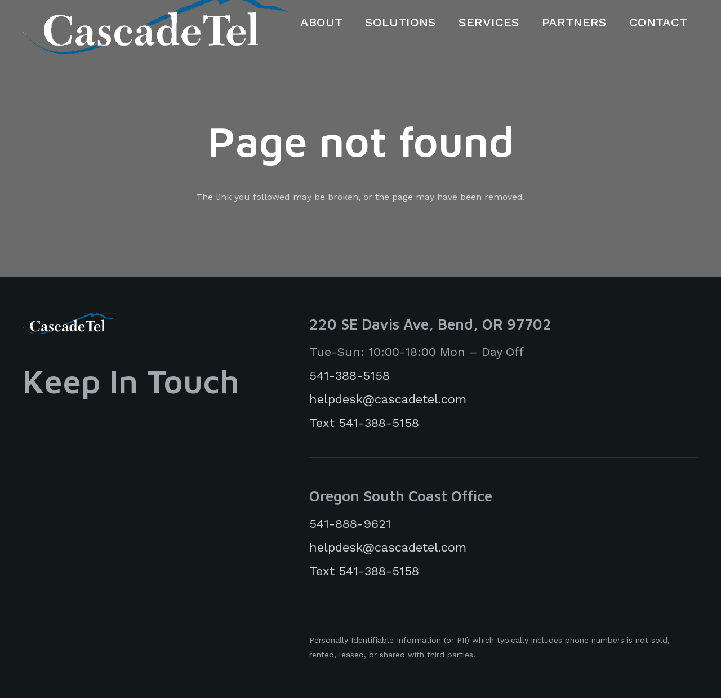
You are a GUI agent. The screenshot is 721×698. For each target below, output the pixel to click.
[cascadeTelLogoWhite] (70, 323)
